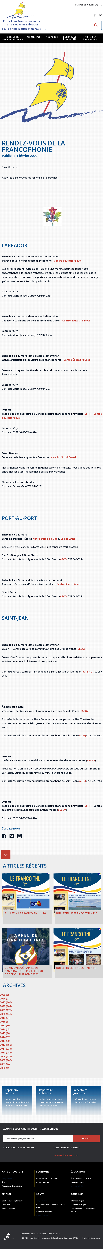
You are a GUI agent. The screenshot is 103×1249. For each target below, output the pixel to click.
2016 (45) (5, 1029)
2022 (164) (6, 1006)
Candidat (6, 1204)
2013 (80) (5, 1040)
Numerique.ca (95, 1238)
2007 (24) (5, 1064)
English (98, 4)
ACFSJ (82, 735)
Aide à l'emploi (8, 1208)
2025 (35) (5, 994)
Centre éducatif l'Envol (68, 260)
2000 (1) (4, 1068)
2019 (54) (5, 1017)
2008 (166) (6, 1060)
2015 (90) (5, 1033)
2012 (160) (6, 1044)
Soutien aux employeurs (12, 1201)
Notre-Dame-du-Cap (45, 538)
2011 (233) (6, 1048)
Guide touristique (78, 1204)
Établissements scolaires (81, 1178)
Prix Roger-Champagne (90, 37)
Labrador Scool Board (62, 457)
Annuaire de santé (44, 1211)
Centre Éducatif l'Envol (76, 320)
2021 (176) (6, 1010)
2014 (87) (5, 1037)
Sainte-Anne (68, 538)
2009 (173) (6, 1056)
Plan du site (53, 1233)
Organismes (34, 36)
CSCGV (82, 648)
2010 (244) (6, 1052)
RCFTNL (87, 671)
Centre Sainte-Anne (68, 584)
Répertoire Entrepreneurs (47, 1178)
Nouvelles (52, 36)
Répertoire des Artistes (12, 1186)
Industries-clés (42, 1182)
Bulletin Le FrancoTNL (70, 37)
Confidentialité (28, 1233)
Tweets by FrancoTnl (66, 1155)
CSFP (87, 413)
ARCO (63, 559)
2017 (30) (5, 1025)
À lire (4, 1182)
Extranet (41, 1233)
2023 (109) (6, 1002)
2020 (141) (6, 1014)
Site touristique (77, 1201)
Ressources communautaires (12, 37)
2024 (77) (5, 998)
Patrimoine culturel (84, 4)
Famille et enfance (79, 1182)
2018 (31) (5, 1021)
